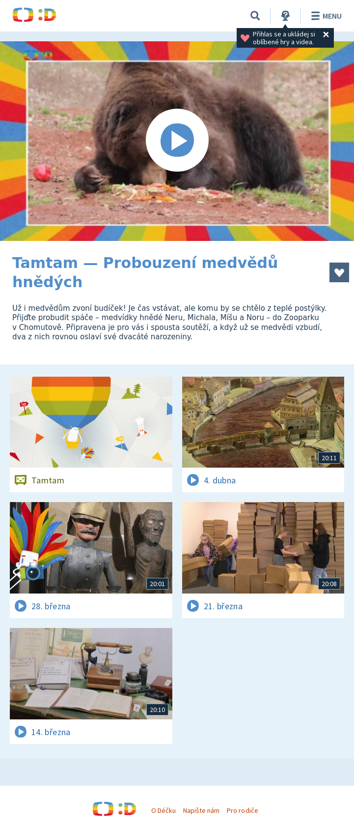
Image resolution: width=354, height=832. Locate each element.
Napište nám (201, 810)
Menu (325, 15)
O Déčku (163, 810)
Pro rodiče (242, 810)
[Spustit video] (177, 141)
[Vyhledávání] (255, 15)
